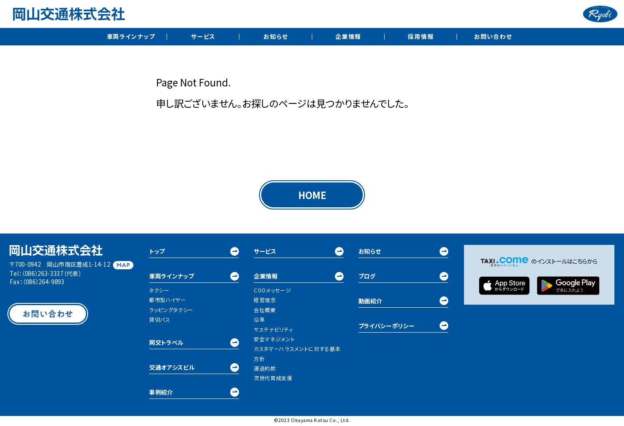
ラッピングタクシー (171, 310)
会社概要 (265, 310)
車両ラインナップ (131, 36)
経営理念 (265, 301)
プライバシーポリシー (403, 327)
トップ (194, 252)
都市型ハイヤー (167, 301)
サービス (203, 36)
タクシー (159, 291)
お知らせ (275, 36)
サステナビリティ (273, 330)
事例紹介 (194, 393)
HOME (312, 196)
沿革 (259, 320)
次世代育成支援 (273, 379)
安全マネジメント (274, 340)
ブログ (403, 277)
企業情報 (348, 36)
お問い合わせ (493, 36)
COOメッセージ (272, 291)
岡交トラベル (194, 343)
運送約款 (265, 369)
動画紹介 (403, 302)
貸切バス (159, 320)
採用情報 (420, 36)
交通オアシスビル (194, 368)
